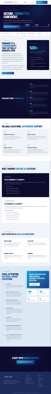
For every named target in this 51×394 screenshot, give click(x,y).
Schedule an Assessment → (12, 26)
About (32, 2)
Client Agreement (35, 392)
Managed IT (28, 380)
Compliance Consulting (30, 382)
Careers (39, 382)
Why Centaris (26, 2)
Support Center (41, 385)
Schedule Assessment (40, 2)
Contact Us (40, 384)
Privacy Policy (28, 392)
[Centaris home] (8, 2)
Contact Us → (34, 284)
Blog (39, 380)
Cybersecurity (28, 377)
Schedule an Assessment (25, 361)
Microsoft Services (29, 379)
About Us (40, 377)
